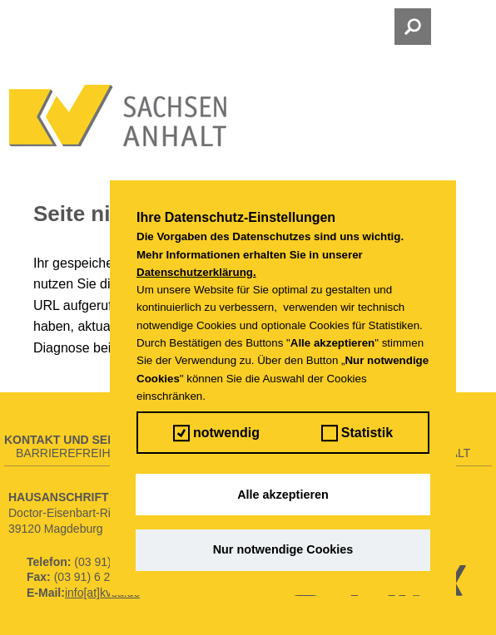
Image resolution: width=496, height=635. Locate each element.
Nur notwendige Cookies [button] (283, 549)
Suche (383, 26)
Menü (90, 26)
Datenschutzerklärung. (196, 272)
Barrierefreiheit (72, 453)
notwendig (216, 433)
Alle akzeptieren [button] (283, 494)
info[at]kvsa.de (102, 592)
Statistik (357, 433)
